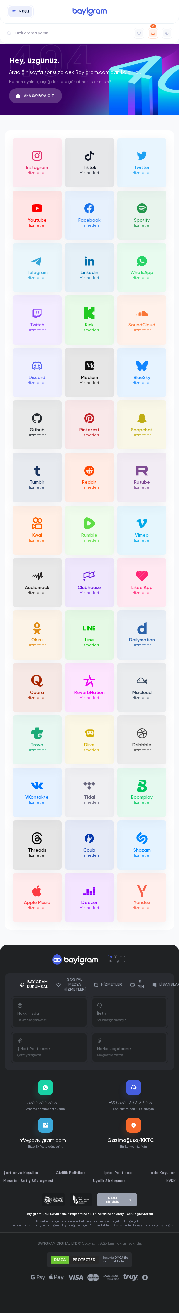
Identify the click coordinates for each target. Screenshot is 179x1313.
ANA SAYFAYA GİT (35, 96)
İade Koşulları (163, 1173)
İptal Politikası (118, 1173)
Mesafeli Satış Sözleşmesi (28, 1181)
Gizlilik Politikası (71, 1173)
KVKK (171, 1181)
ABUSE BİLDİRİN (119, 1200)
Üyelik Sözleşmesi (110, 1181)
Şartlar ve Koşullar (20, 1173)
